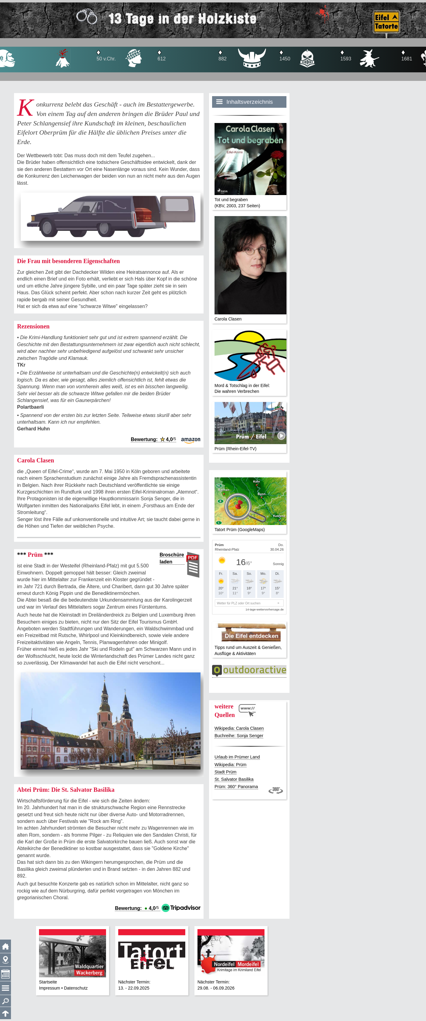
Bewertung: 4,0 (153, 439)
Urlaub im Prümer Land (237, 757)
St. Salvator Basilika (234, 779)
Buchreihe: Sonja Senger (239, 735)
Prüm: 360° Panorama (236, 786)
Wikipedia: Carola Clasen (239, 728)
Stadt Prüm (225, 771)
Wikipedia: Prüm (231, 764)
